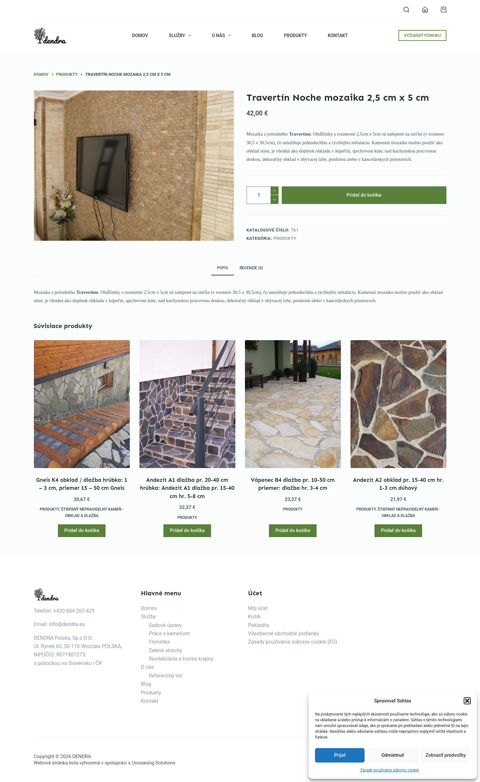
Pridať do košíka (364, 195)
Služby (181, 35)
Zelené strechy (165, 650)
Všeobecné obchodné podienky (283, 633)
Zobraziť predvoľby (445, 755)
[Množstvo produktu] (263, 195)
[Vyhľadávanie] (406, 9)
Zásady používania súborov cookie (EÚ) (292, 642)
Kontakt (338, 35)
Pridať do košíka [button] (81, 530)
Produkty (295, 35)
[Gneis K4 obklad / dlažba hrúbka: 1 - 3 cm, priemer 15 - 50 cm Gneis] (82, 404)
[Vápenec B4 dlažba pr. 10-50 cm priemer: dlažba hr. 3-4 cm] (293, 404)
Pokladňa (258, 625)
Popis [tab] (222, 268)
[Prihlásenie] (425, 9)
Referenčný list (166, 676)
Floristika (159, 642)
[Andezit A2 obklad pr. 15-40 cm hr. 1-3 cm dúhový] (398, 404)
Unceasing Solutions (153, 763)
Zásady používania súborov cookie (389, 770)
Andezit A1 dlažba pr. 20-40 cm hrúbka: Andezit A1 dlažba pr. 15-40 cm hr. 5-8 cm (187, 488)
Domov (140, 35)
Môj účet (258, 608)
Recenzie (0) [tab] (251, 268)
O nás (222, 35)
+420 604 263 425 (74, 611)
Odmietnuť (393, 755)
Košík (254, 617)
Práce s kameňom (169, 633)
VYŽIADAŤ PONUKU (422, 35)
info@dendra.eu (67, 624)
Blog (257, 35)
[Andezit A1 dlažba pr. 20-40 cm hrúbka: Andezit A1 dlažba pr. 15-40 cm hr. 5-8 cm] (187, 404)
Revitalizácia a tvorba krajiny (181, 659)
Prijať (340, 755)
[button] (467, 701)
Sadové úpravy (165, 625)
